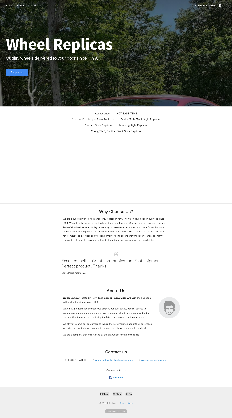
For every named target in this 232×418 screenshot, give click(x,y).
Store (9, 5)
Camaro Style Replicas (98, 125)
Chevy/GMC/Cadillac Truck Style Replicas (116, 131)
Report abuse (126, 403)
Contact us (35, 5)
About (20, 5)
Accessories (102, 113)
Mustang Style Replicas (133, 125)
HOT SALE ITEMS (127, 113)
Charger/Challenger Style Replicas (93, 119)
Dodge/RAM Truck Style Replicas (140, 119)
